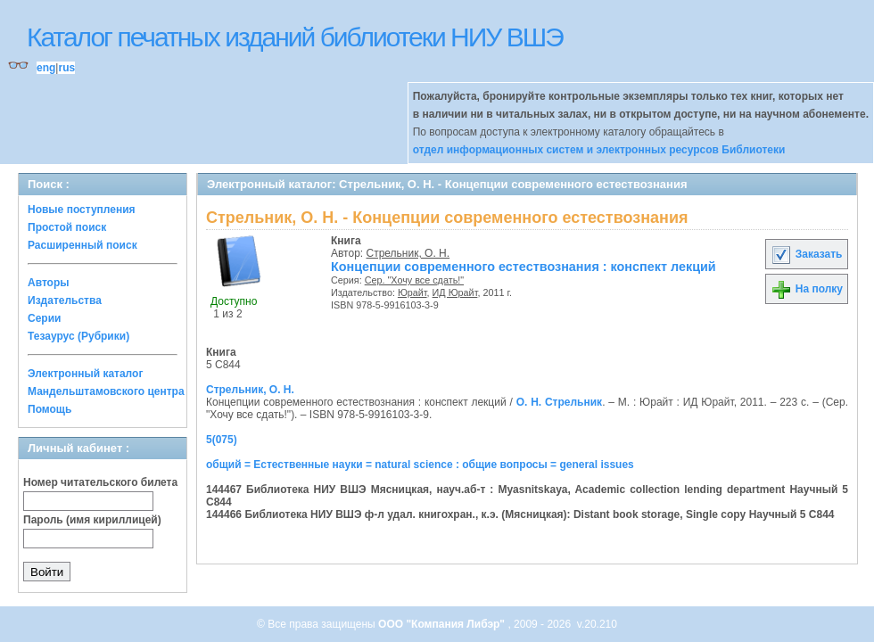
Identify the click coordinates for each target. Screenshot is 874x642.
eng (46, 68)
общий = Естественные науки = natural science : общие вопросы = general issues (420, 464)
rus (66, 68)
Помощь (49, 409)
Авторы (49, 282)
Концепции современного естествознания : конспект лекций (523, 266)
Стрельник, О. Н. (408, 253)
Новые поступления (82, 209)
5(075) (221, 439)
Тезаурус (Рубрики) (78, 336)
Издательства (65, 300)
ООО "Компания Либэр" (442, 624)
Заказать (806, 254)
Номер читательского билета (100, 482)
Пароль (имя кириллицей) (92, 520)
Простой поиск (67, 227)
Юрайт (412, 292)
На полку (807, 289)
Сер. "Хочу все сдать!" (414, 280)
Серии (44, 318)
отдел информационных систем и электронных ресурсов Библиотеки (599, 150)
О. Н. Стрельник (559, 402)
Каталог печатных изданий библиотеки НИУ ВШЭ (295, 37)
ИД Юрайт (455, 292)
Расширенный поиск (82, 245)
